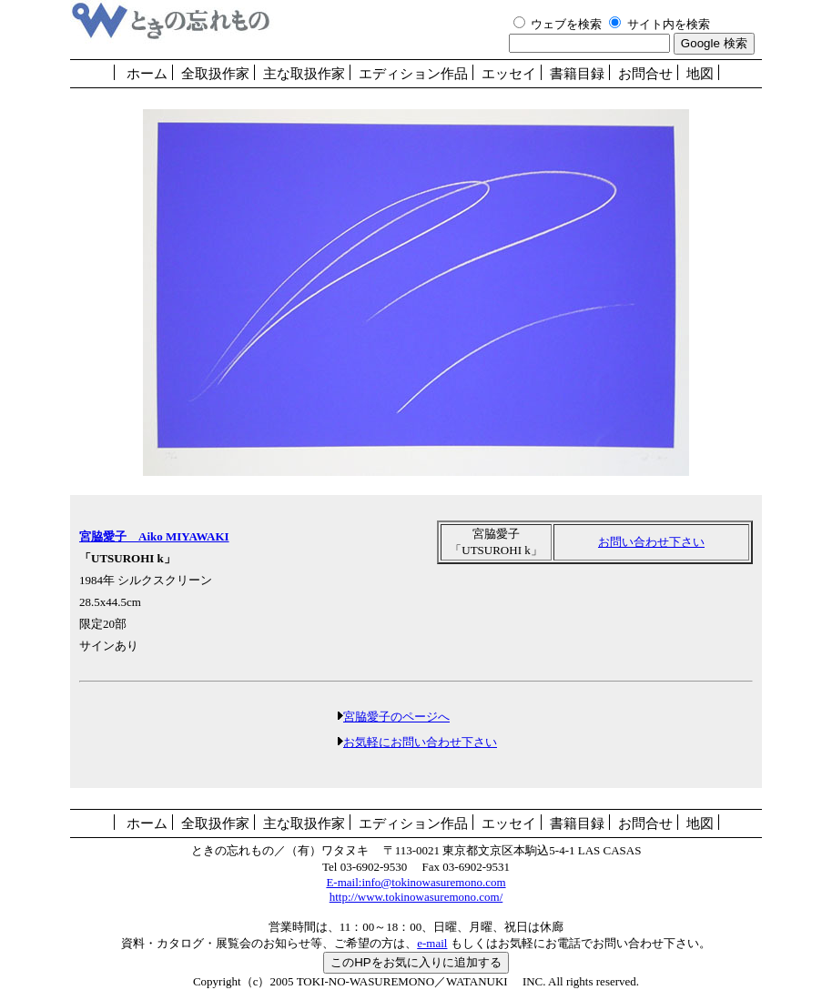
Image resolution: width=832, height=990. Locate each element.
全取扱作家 (215, 73)
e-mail (432, 943)
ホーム (147, 73)
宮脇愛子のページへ (396, 716)
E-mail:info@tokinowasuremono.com (415, 882)
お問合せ (645, 73)
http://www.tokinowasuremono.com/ (416, 897)
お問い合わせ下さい (651, 542)
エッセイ (509, 73)
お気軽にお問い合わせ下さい (420, 742)
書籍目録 (577, 73)
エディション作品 (413, 73)
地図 (700, 73)
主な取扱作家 (304, 73)
